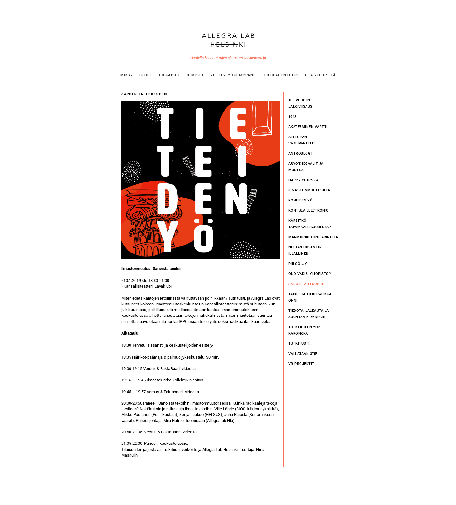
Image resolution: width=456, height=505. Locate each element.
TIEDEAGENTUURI (281, 75)
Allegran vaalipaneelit (302, 140)
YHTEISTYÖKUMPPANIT (233, 75)
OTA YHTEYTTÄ (320, 75)
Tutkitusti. (299, 344)
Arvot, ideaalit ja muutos (306, 167)
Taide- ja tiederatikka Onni (310, 297)
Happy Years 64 (303, 180)
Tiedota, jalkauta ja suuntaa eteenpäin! (308, 314)
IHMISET (195, 75)
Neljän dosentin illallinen (305, 250)
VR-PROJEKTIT (301, 364)
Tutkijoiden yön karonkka (304, 330)
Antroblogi (300, 153)
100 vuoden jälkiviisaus (300, 103)
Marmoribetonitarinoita (311, 237)
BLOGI (145, 75)
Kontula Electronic (308, 210)
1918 (292, 117)
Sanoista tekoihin (306, 284)
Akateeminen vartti (308, 127)
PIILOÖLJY (297, 264)
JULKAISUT (169, 75)
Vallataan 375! (302, 354)
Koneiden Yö (300, 200)
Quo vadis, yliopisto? (309, 274)
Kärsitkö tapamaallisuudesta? (309, 224)
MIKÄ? (126, 75)
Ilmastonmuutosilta (309, 190)
